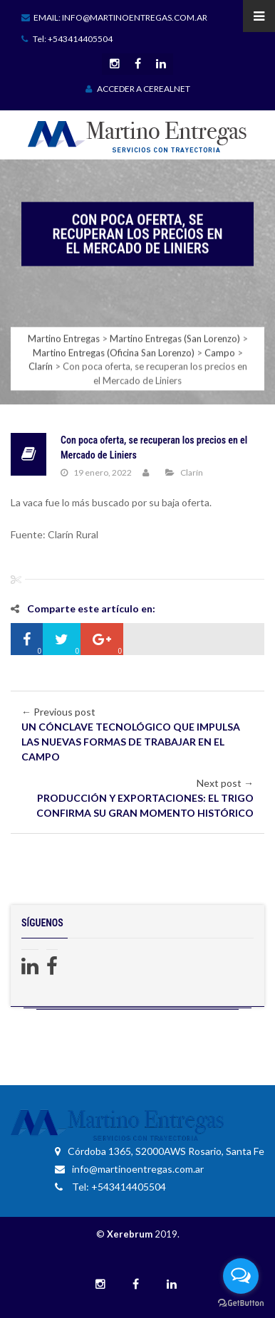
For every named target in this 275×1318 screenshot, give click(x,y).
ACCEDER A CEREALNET (137, 88)
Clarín (191, 472)
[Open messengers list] (241, 1276)
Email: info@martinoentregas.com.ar (114, 17)
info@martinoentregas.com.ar (129, 1169)
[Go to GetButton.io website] (241, 1303)
